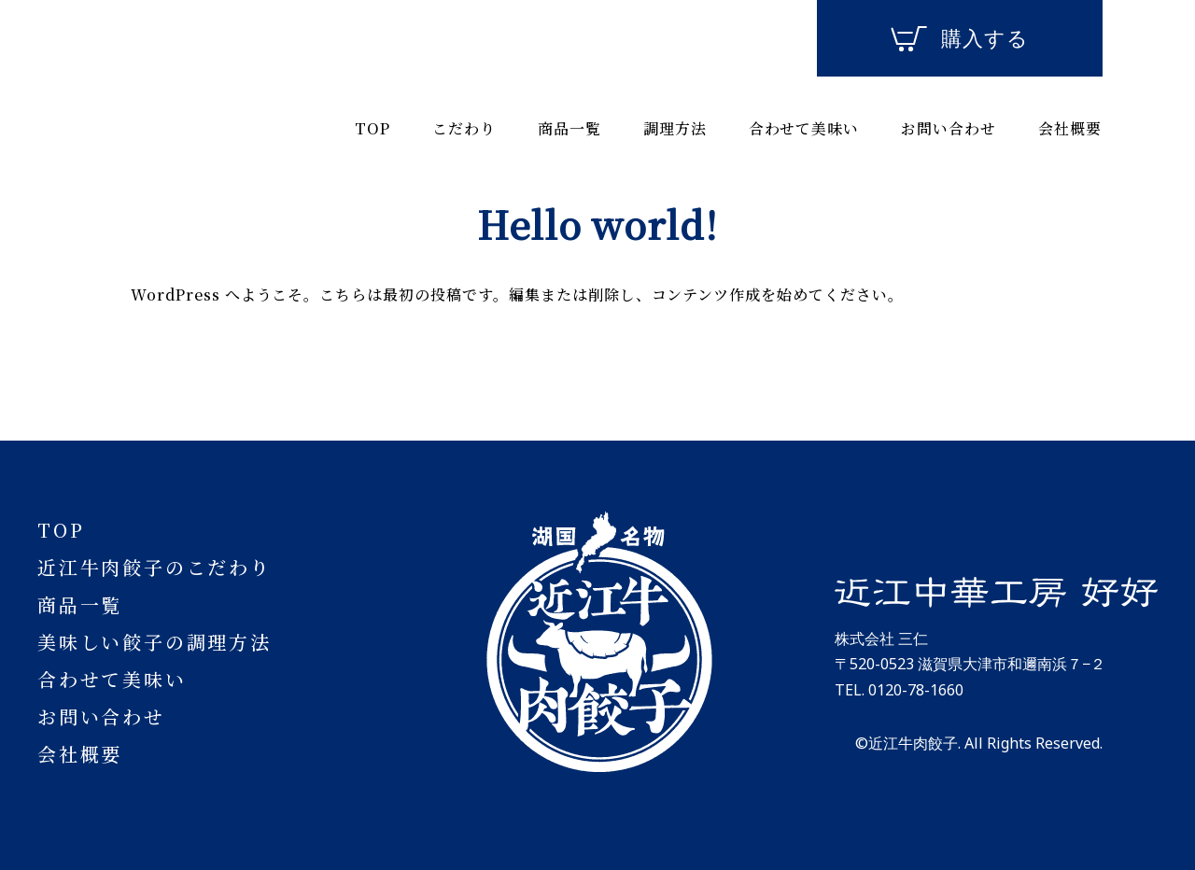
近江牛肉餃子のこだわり (154, 567)
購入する (960, 39)
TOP (372, 128)
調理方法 (675, 128)
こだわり (464, 128)
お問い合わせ (948, 128)
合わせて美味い (804, 128)
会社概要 (1070, 128)
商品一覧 (569, 128)
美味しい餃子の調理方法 (154, 641)
